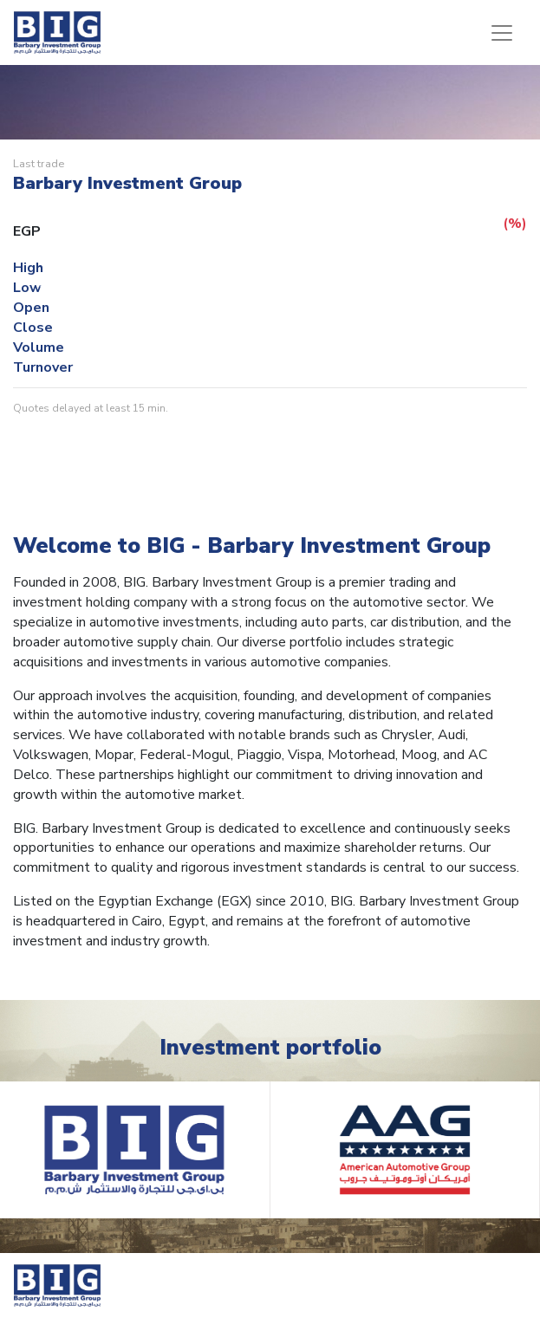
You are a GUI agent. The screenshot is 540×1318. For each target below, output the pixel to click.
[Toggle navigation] (502, 33)
